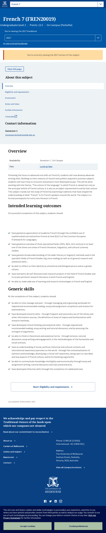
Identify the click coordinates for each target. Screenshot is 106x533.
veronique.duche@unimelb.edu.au (20, 135)
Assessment (10, 98)
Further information (13, 110)
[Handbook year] (53, 38)
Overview (9, 86)
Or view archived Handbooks (15, 43)
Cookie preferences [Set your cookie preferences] (78, 526)
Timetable (14, 118)
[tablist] (57, 4)
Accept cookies (27, 526)
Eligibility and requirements (17, 92)
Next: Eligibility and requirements (51, 386)
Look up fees (46, 166)
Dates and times (12, 104)
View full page (14, 69)
